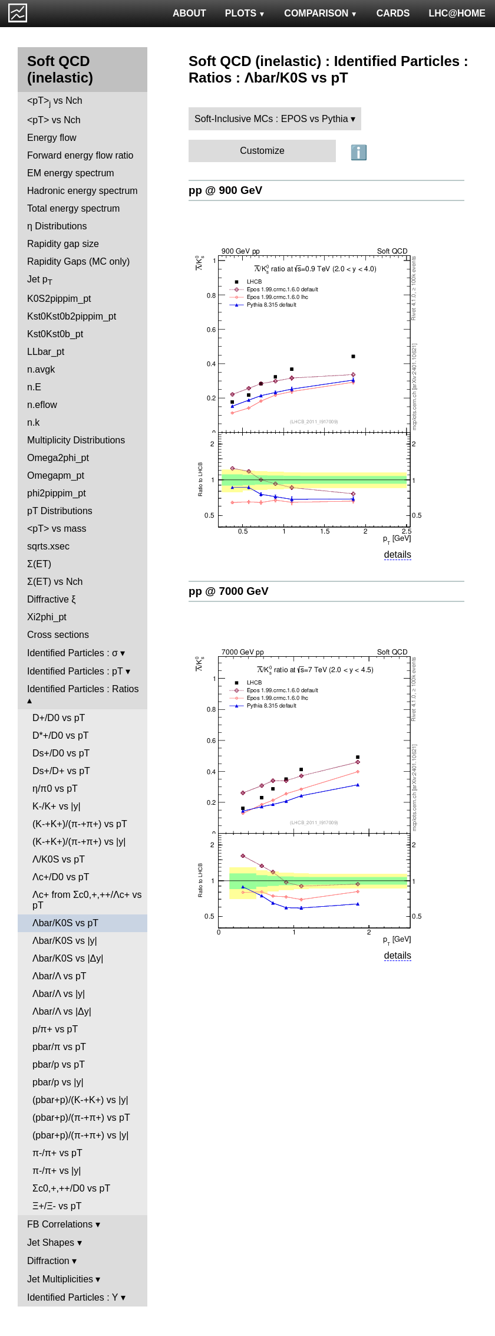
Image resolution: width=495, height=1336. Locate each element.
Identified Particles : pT (75, 671)
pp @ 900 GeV (225, 190)
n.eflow (42, 405)
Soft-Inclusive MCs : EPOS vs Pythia (271, 119)
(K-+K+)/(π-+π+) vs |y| (79, 842)
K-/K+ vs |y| (56, 806)
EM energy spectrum (70, 173)
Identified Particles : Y (72, 1297)
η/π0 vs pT (55, 789)
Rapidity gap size (63, 244)
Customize (262, 151)
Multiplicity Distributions (76, 440)
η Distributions (57, 226)
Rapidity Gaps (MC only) (78, 261)
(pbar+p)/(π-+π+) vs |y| (80, 1135)
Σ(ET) (39, 564)
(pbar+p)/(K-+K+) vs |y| (80, 1100)
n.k (33, 422)
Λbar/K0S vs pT (65, 923)
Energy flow (52, 138)
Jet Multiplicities (60, 1279)
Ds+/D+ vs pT (61, 771)
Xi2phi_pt (47, 617)
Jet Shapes (50, 1243)
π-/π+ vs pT (57, 1153)
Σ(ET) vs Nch (54, 582)
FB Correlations (60, 1224)
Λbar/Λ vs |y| (58, 994)
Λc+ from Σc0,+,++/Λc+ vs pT (87, 900)
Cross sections (58, 635)
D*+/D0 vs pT (60, 735)
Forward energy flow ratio (80, 155)
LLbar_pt (45, 352)
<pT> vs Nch (54, 102)
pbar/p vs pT (58, 1064)
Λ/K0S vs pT (58, 859)
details (397, 554)
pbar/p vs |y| (58, 1082)
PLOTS (245, 13)
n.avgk (41, 369)
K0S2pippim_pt (59, 299)
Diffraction (48, 1261)
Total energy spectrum (73, 208)
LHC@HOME (457, 13)
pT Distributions (60, 511)
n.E (34, 387)
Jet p (39, 280)
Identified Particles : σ (72, 653)
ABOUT (189, 13)
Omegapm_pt (55, 475)
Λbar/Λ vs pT (59, 976)
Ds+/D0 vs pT (61, 753)
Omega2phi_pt (58, 458)
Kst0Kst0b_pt (55, 334)
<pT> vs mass (56, 529)
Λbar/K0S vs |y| (64, 941)
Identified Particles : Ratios (82, 689)
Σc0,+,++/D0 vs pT (71, 1188)
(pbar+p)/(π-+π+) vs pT (81, 1118)
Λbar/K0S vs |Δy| (67, 958)
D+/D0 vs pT (58, 718)
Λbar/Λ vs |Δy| (61, 1011)
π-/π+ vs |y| (56, 1171)
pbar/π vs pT (59, 1047)
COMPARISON (320, 13)
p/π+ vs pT (55, 1029)
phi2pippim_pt (56, 493)
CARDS (393, 13)
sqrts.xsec (48, 546)
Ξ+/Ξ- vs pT (56, 1206)
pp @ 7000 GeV (229, 591)
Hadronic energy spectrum (82, 191)
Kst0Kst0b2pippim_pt (71, 316)
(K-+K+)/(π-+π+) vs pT (79, 824)
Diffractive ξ (51, 599)
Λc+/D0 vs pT (61, 877)
